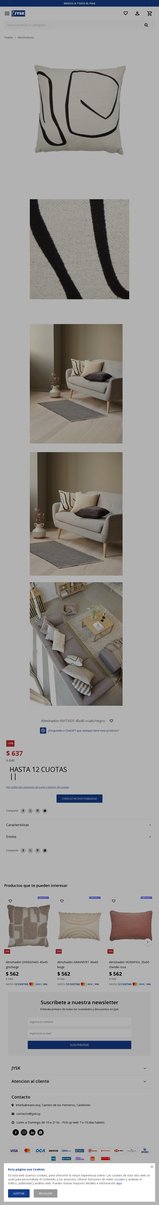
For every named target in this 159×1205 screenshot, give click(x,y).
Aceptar (18, 1193)
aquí (119, 1183)
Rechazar (45, 1193)
